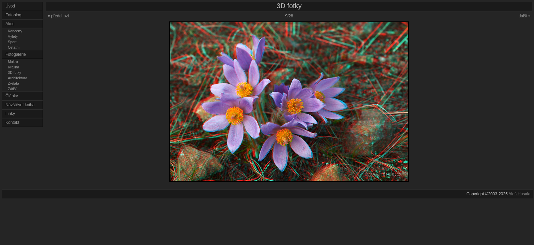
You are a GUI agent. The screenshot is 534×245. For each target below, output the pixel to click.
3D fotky (14, 72)
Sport (12, 42)
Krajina (13, 67)
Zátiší (12, 89)
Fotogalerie (15, 54)
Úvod (10, 6)
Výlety (13, 36)
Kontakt (12, 122)
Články (11, 96)
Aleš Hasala (519, 194)
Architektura (17, 78)
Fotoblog (13, 15)
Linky (10, 113)
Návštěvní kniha (19, 104)
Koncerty (15, 31)
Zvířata (13, 83)
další (525, 16)
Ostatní (13, 47)
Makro (13, 62)
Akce (10, 23)
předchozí (58, 16)
